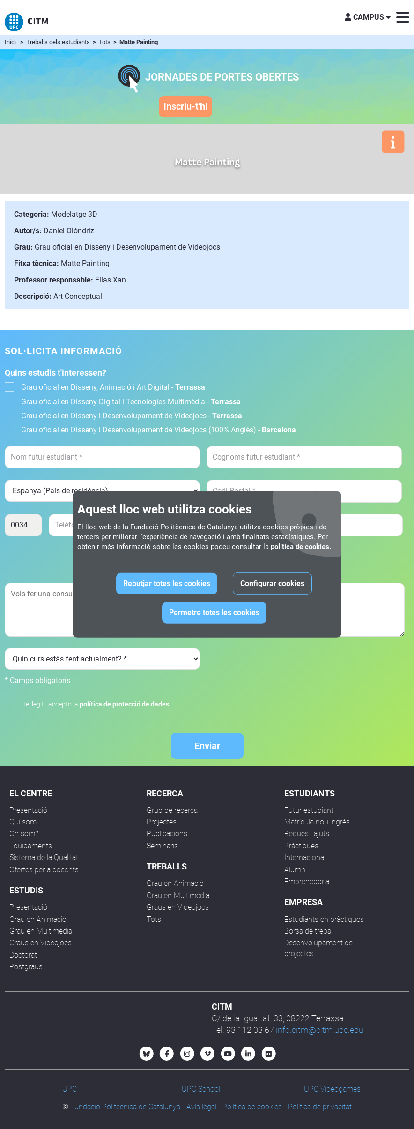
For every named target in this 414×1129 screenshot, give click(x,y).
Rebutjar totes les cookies (166, 583)
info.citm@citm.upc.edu (319, 1030)
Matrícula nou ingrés (317, 821)
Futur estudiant (308, 810)
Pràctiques (301, 845)
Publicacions (167, 833)
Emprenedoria (306, 881)
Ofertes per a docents (44, 869)
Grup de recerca (172, 810)
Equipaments (30, 845)
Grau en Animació (38, 919)
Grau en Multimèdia (40, 931)
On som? (23, 833)
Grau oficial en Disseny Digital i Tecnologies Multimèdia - (131, 401)
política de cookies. (301, 546)
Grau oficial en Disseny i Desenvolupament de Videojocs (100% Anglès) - (158, 429)
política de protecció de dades (124, 704)
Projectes (162, 821)
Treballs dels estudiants (58, 41)
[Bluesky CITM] (146, 1054)
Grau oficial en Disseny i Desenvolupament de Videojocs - (131, 415)
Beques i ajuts (306, 833)
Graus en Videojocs (40, 942)
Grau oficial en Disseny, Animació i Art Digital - (113, 387)
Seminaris (162, 845)
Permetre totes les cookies (214, 612)
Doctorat (23, 955)
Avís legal (201, 1106)
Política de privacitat (320, 1106)
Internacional (304, 857)
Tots (105, 41)
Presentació (28, 810)
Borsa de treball (309, 931)
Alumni (295, 869)
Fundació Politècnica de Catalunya (125, 1106)
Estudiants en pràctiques (324, 919)
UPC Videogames (332, 1088)
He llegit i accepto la (95, 704)
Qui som (23, 821)
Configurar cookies (272, 583)
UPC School (201, 1088)
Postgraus (26, 966)
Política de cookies (252, 1106)
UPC (69, 1088)
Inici (10, 41)
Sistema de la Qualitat (43, 857)
